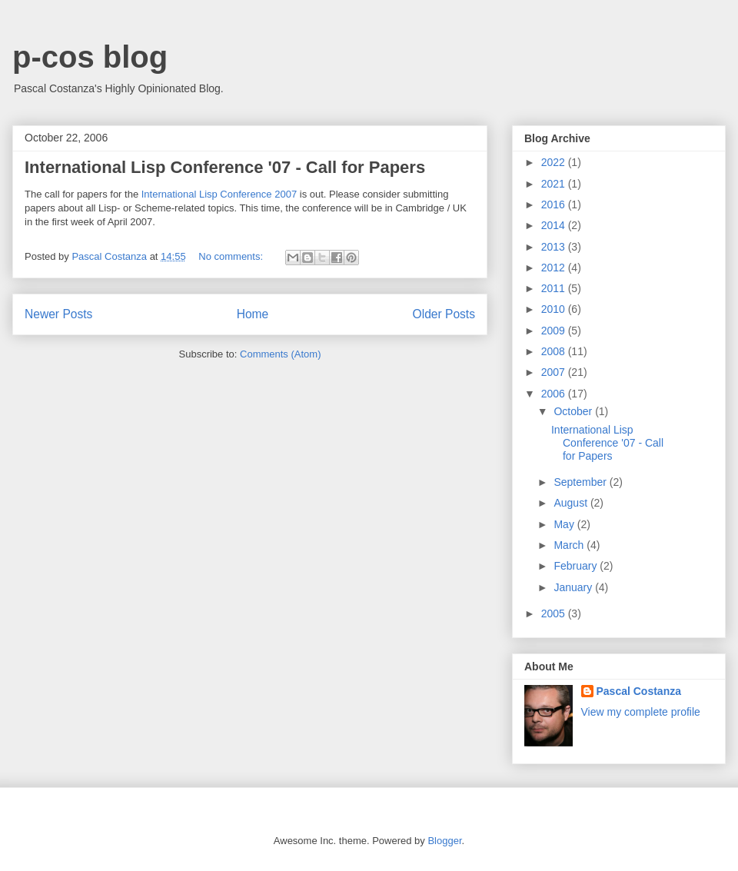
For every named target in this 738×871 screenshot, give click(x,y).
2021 (554, 184)
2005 (554, 613)
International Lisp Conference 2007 (219, 194)
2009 (554, 330)
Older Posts (444, 314)
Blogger (444, 840)
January (574, 587)
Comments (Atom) (280, 354)
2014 (554, 225)
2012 (554, 267)
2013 (554, 247)
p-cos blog (90, 57)
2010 (554, 309)
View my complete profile (640, 712)
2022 (554, 162)
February (577, 566)
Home (253, 314)
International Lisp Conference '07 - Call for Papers (225, 167)
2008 (554, 351)
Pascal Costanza (639, 691)
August (572, 503)
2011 (554, 288)
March (570, 545)
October (574, 411)
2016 (554, 204)
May (565, 524)
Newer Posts (58, 314)
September (581, 482)
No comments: (231, 256)
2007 (554, 372)
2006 (554, 393)
